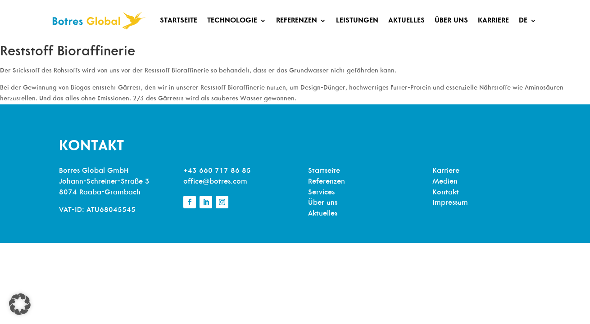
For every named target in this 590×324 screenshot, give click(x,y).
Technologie (232, 20)
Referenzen (296, 20)
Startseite (178, 20)
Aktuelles (406, 20)
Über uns (451, 20)
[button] (20, 304)
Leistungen (357, 20)
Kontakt (445, 192)
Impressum (450, 203)
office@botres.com (215, 181)
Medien (445, 181)
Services (321, 192)
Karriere (493, 20)
